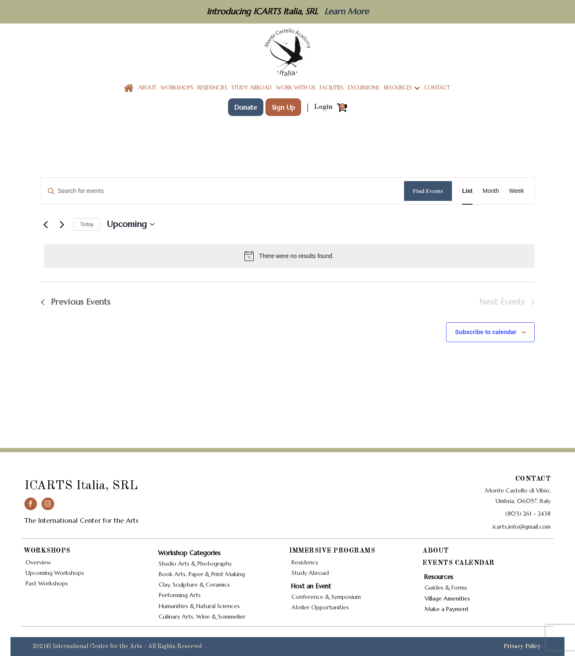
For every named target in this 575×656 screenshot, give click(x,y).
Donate (245, 107)
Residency (304, 562)
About (147, 87)
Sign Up (283, 107)
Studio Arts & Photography (195, 563)
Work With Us (295, 87)
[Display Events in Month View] (491, 191)
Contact (437, 87)
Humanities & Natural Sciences (199, 606)
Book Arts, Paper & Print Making (202, 574)
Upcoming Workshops (55, 573)
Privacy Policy (523, 646)
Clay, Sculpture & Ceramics (194, 584)
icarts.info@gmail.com (522, 526)
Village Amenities (448, 598)
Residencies (212, 87)
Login (323, 107)
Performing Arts (180, 595)
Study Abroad (251, 87)
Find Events (428, 191)
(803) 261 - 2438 (528, 513)
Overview (38, 562)
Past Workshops (47, 583)
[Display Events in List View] (467, 191)
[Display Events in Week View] (516, 191)
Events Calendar (459, 563)
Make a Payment (447, 609)
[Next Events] (62, 224)
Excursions (364, 87)
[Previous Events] (46, 224)
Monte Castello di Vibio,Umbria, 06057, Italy (518, 496)
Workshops (176, 87)
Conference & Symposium (326, 597)
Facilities (332, 87)
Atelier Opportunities (320, 607)
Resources (402, 87)
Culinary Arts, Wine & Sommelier (202, 616)
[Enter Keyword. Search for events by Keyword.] (222, 191)
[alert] (289, 256)
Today (87, 224)
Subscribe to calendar (485, 332)
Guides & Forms (446, 587)
